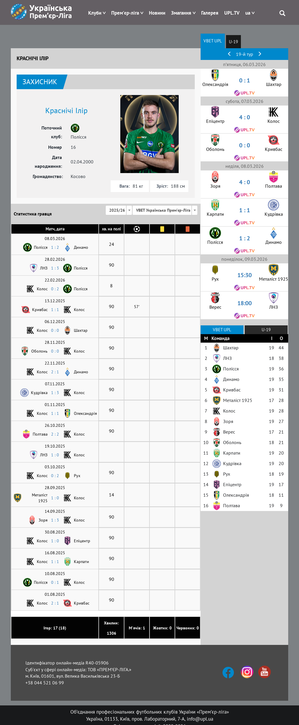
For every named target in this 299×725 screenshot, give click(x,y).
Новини (157, 13)
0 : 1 (55, 582)
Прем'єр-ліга (125, 13)
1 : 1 (55, 309)
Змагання (181, 13)
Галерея (209, 13)
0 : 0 (55, 330)
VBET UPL (213, 41)
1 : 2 (55, 247)
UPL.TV (231, 13)
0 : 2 (55, 288)
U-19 (233, 41)
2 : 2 (55, 434)
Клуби (94, 13)
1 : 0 (55, 455)
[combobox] (118, 210)
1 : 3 (55, 268)
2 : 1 (55, 371)
